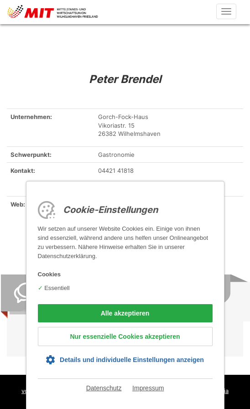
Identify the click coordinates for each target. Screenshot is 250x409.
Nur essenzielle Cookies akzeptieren (125, 336)
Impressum (148, 388)
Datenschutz (104, 388)
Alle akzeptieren (125, 313)
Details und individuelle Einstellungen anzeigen (132, 359)
